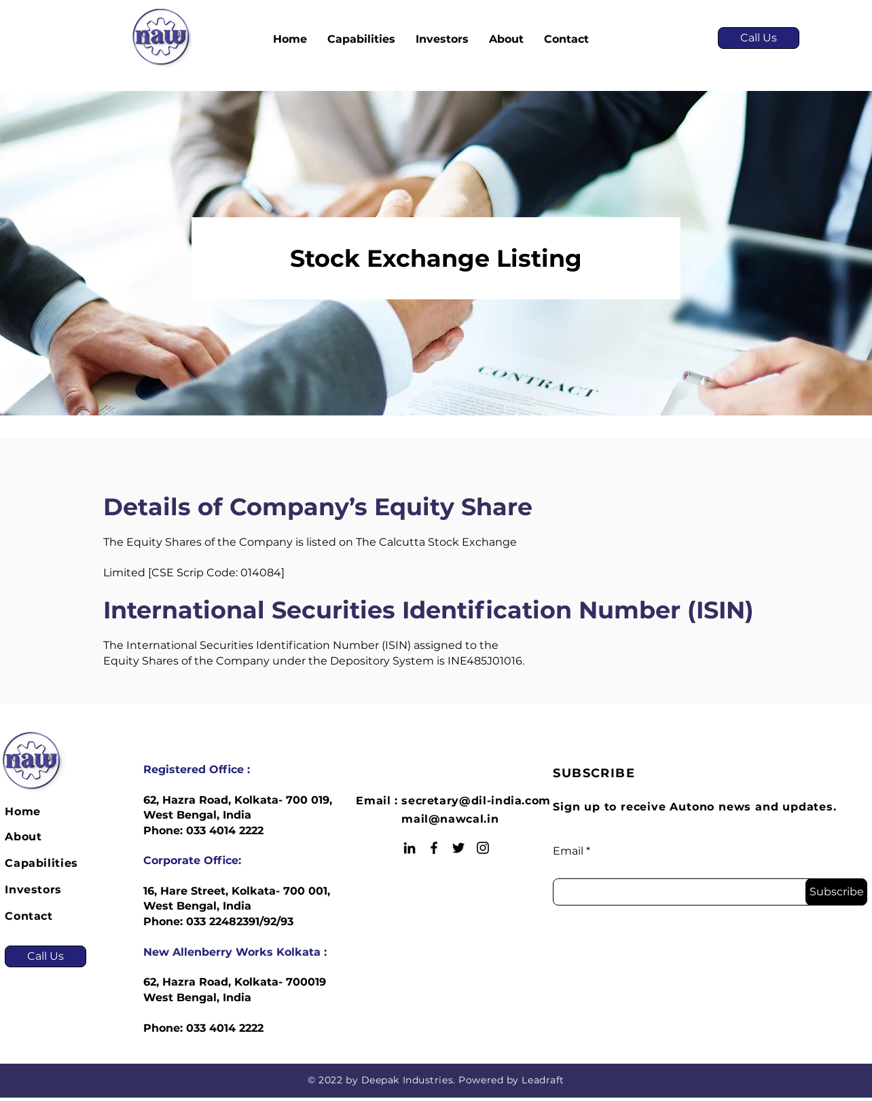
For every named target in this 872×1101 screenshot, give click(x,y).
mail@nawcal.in (449, 819)
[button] (361, 39)
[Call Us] (758, 38)
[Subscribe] (836, 892)
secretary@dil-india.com (476, 800)
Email (568, 851)
